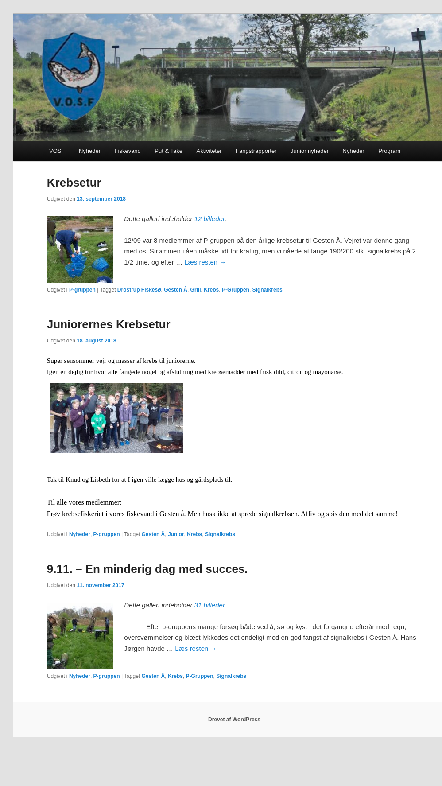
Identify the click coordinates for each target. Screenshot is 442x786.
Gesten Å (175, 290)
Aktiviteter (208, 151)
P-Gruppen (235, 290)
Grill (195, 290)
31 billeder (209, 605)
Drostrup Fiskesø (139, 290)
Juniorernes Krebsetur (109, 324)
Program (389, 151)
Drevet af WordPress (234, 719)
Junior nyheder (310, 151)
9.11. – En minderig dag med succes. (147, 569)
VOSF (57, 151)
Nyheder (90, 151)
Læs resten (205, 262)
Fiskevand (128, 151)
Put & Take (168, 151)
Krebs (211, 290)
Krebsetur (74, 182)
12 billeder (209, 218)
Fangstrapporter (256, 151)
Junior (176, 534)
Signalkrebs (267, 290)
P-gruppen (82, 290)
